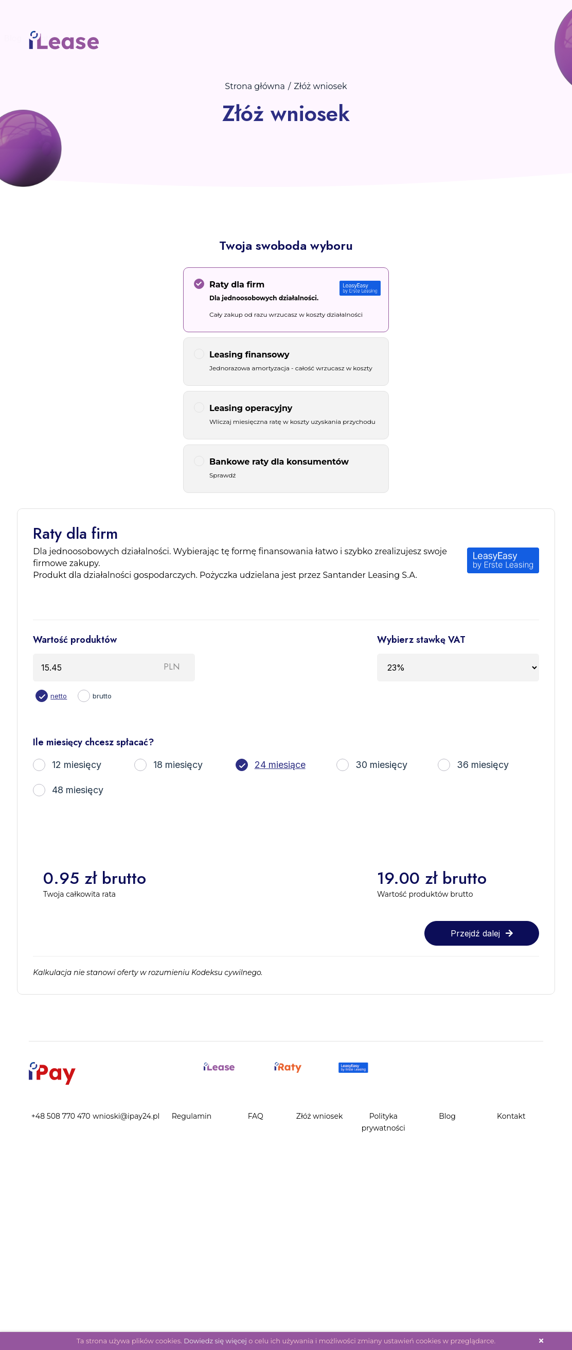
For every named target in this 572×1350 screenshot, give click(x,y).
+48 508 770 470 (61, 1116)
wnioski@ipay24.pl (126, 1116)
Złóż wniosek (108, 38)
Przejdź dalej (482, 933)
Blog (211, 38)
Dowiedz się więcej (215, 1341)
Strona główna (255, 86)
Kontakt (243, 38)
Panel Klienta (167, 38)
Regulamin (192, 1116)
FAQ (65, 38)
